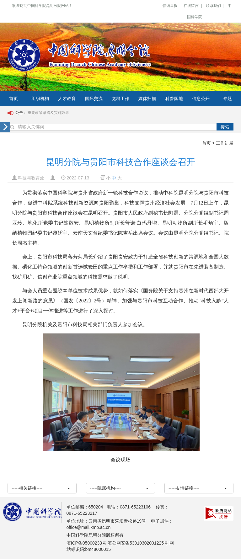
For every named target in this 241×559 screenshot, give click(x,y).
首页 (13, 98)
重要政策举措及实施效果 (48, 112)
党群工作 (120, 98)
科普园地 (174, 98)
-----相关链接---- (41, 488)
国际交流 (94, 98)
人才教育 (67, 98)
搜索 (225, 127)
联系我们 (213, 5)
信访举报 (170, 5)
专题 (227, 98)
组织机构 (40, 98)
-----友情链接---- (198, 488)
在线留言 (191, 5)
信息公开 (201, 98)
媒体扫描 (147, 98)
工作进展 (224, 143)
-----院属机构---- (119, 488)
